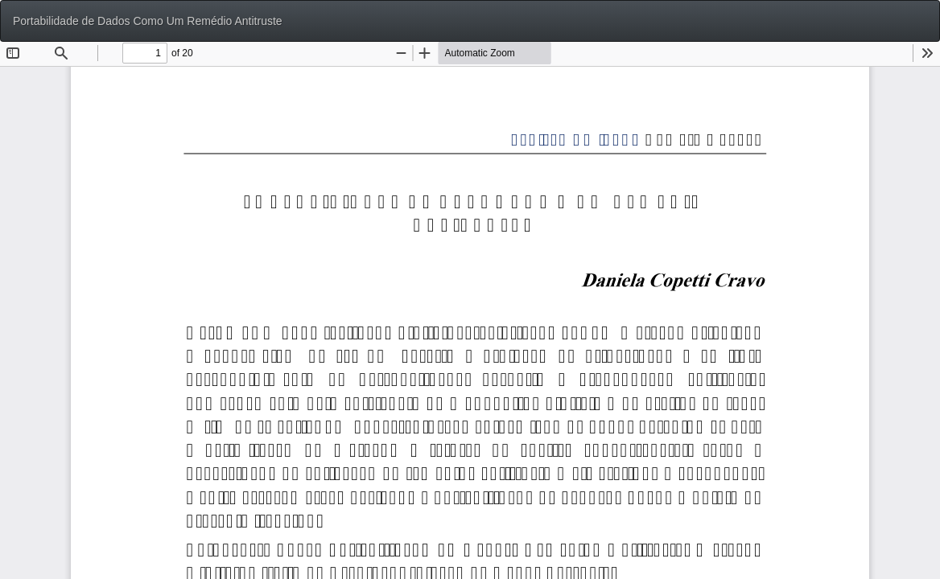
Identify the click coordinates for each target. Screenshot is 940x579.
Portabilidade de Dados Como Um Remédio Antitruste (147, 20)
